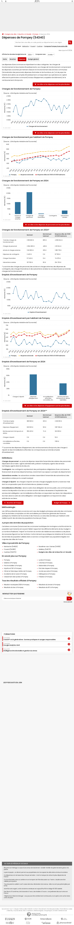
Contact (35, 909)
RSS (24, 910)
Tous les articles (18, 910)
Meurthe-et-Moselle (24, 34)
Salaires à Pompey (10, 562)
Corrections (30, 910)
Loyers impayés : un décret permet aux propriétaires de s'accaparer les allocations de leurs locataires (36, 872)
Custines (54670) (10, 552)
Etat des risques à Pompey (48, 568)
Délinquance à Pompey (47, 574)
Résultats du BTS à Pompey (48, 587)
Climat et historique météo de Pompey (18, 571)
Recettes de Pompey (12, 503)
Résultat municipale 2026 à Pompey (16, 584)
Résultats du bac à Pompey (13, 587)
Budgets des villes (10, 34)
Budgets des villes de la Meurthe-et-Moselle (55, 552)
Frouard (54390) (10, 549)
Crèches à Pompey (45, 562)
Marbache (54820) (11, 546)
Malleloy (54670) (45, 549)
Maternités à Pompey (46, 565)
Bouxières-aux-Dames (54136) (50, 546)
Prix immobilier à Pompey (13, 565)
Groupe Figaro (48, 910)
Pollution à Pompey (45, 576)
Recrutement (42, 909)
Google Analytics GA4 (11, 644)
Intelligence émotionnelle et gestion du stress (20, 650)
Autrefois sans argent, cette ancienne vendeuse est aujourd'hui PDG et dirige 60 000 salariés (33, 888)
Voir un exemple (67, 601)
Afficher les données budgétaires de (14, 54)
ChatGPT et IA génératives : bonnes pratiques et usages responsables (29, 638)
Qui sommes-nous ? (7, 909)
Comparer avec (40, 54)
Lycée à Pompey (44, 560)
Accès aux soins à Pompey (48, 571)
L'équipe (16, 909)
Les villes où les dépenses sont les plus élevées (53, 84)
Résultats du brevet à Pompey (49, 584)
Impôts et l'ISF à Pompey (12, 568)
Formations (9, 634)
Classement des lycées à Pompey (16, 576)
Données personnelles (53, 909)
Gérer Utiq (9, 910)
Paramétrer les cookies (66, 909)
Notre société (23, 909)
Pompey (35, 34)
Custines (39, 46)
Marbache (25, 46)
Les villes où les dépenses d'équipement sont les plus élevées (48, 405)
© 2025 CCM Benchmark (60, 910)
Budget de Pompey (62, 503)
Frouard (32, 46)
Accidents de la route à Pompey (15, 574)
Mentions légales (38, 910)
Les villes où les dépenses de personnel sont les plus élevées (49, 224)
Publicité (30, 909)
